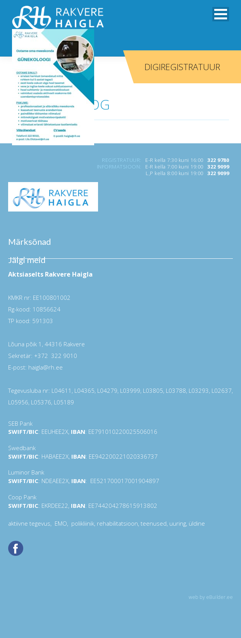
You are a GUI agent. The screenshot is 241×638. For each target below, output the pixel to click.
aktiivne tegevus (29, 523)
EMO (60, 523)
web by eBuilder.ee (211, 597)
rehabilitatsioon (117, 523)
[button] (220, 14)
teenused (153, 523)
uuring (177, 523)
